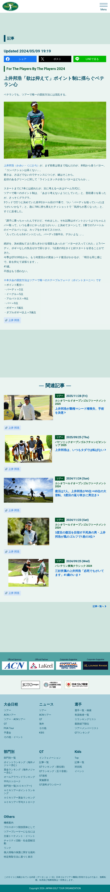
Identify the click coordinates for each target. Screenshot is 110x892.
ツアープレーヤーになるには (19, 831)
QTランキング (82, 732)
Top (77, 757)
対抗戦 (78, 766)
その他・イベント (13, 737)
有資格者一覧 (82, 714)
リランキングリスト (85, 719)
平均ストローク (12, 781)
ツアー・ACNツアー (14, 719)
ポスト (57, 59)
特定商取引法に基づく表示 (18, 856)
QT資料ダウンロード (50, 784)
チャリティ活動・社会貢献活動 (19, 842)
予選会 (7, 732)
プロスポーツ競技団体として (19, 827)
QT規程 (43, 775)
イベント (79, 771)
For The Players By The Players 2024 (36, 69)
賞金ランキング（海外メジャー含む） (19, 771)
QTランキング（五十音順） (54, 771)
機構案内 (8, 822)
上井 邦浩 (13, 320)
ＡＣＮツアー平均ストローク (19, 802)
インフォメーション (50, 757)
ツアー (7, 710)
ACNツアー (10, 714)
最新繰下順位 (82, 723)
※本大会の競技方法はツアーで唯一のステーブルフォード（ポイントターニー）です (52, 280)
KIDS (41, 732)
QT (5, 723)
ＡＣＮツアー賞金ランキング (19, 797)
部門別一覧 (10, 757)
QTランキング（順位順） (52, 766)
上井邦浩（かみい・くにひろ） (22, 165)
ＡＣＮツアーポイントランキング (19, 792)
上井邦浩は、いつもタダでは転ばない (79, 450)
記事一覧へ (98, 606)
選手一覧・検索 (83, 710)
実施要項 (44, 780)
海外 (41, 723)
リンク (7, 847)
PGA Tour (9, 728)
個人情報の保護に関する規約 (19, 852)
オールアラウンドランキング (19, 777)
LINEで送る (92, 59)
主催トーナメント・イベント (19, 836)
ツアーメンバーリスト (87, 728)
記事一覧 (44, 762)
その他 (42, 728)
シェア (22, 59)
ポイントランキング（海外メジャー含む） (19, 764)
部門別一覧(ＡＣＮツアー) (18, 785)
